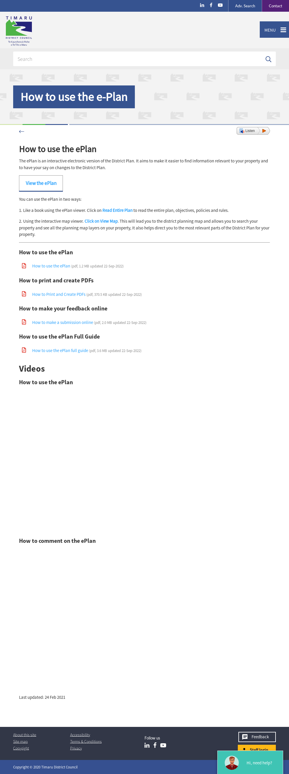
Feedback (260, 736)
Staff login (259, 749)
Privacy (76, 748)
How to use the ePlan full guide (87, 350)
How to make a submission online (89, 322)
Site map (20, 741)
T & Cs (86, 741)
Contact (272, 6)
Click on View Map (101, 221)
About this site (24, 734)
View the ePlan (41, 183)
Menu (268, 30)
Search (245, 6)
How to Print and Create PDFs (87, 294)
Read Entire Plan (117, 210)
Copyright (21, 748)
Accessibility (80, 734)
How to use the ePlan (78, 266)
